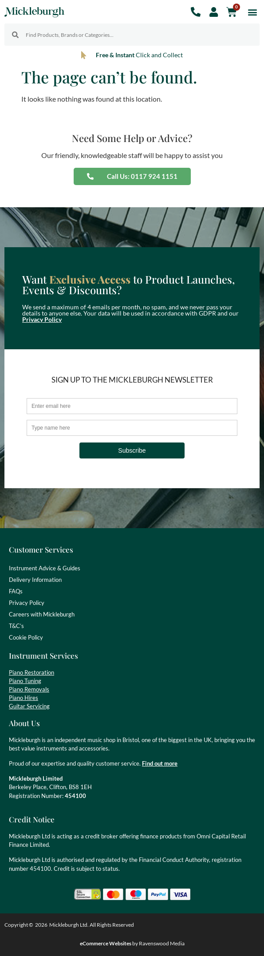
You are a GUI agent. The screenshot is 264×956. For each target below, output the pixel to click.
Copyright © (18, 924)
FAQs (16, 591)
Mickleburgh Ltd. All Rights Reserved (91, 924)
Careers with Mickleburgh (42, 614)
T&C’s (16, 625)
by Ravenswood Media (132, 943)
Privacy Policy (42, 319)
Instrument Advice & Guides (44, 568)
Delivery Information (35, 579)
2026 (41, 924)
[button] (252, 11)
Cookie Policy (26, 637)
